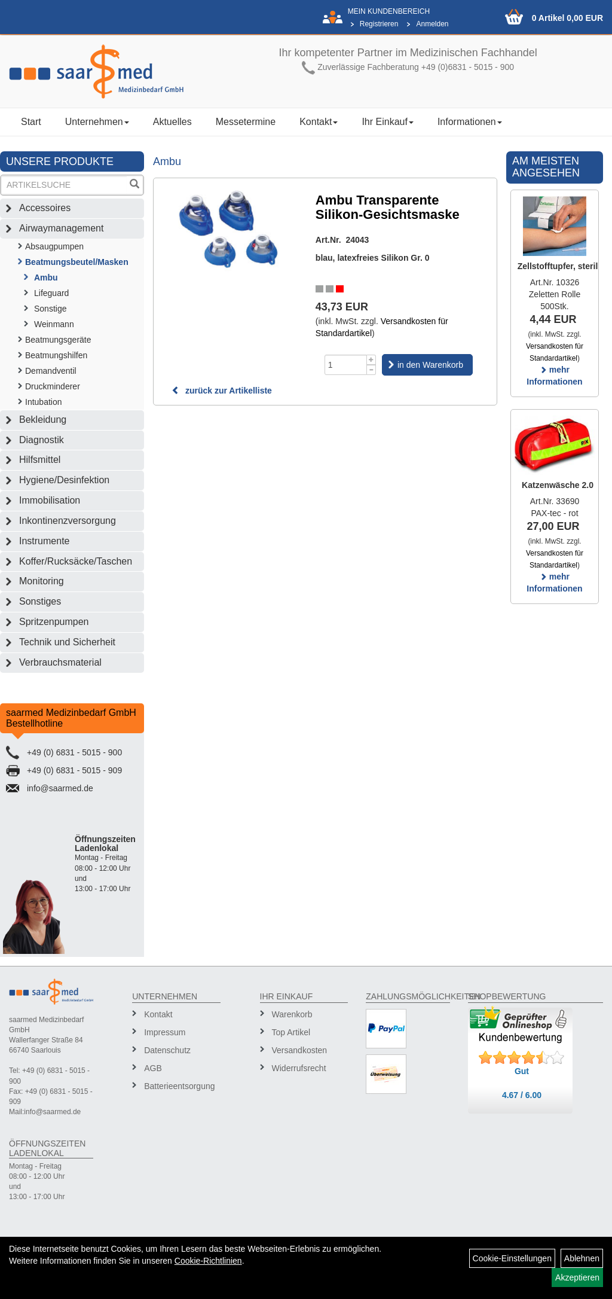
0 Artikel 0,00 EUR (567, 18)
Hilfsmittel (39, 460)
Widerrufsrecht (299, 1068)
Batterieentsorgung (178, 1086)
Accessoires (45, 208)
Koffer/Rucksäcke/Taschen (75, 561)
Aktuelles (172, 122)
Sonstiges (40, 601)
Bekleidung (42, 419)
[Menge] (346, 365)
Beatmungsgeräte (58, 339)
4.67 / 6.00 (521, 1095)
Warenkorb (292, 1014)
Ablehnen (581, 1258)
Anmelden (432, 24)
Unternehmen (97, 122)
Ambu (46, 277)
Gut (522, 1071)
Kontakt (318, 122)
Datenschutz (167, 1050)
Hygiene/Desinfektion (64, 480)
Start (31, 122)
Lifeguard (51, 293)
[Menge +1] (371, 360)
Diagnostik (41, 440)
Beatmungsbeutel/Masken (76, 262)
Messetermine (246, 122)
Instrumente (44, 541)
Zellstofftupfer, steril (558, 266)
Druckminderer (52, 386)
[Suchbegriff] (64, 185)
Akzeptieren (577, 1277)
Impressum (164, 1032)
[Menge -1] (371, 370)
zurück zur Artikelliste (222, 390)
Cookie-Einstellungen (512, 1258)
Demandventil (50, 371)
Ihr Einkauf (387, 122)
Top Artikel (291, 1032)
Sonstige (50, 308)
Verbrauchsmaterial (60, 662)
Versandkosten (300, 1050)
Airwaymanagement (61, 228)
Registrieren (379, 24)
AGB (153, 1068)
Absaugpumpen (54, 246)
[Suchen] (134, 185)
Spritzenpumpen (54, 622)
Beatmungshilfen (56, 355)
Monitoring (41, 581)
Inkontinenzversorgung (67, 521)
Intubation (43, 402)
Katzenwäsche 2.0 (557, 485)
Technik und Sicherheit (67, 642)
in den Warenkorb (430, 365)
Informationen (469, 122)
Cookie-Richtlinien (208, 1261)
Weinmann (54, 324)
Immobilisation (49, 500)
